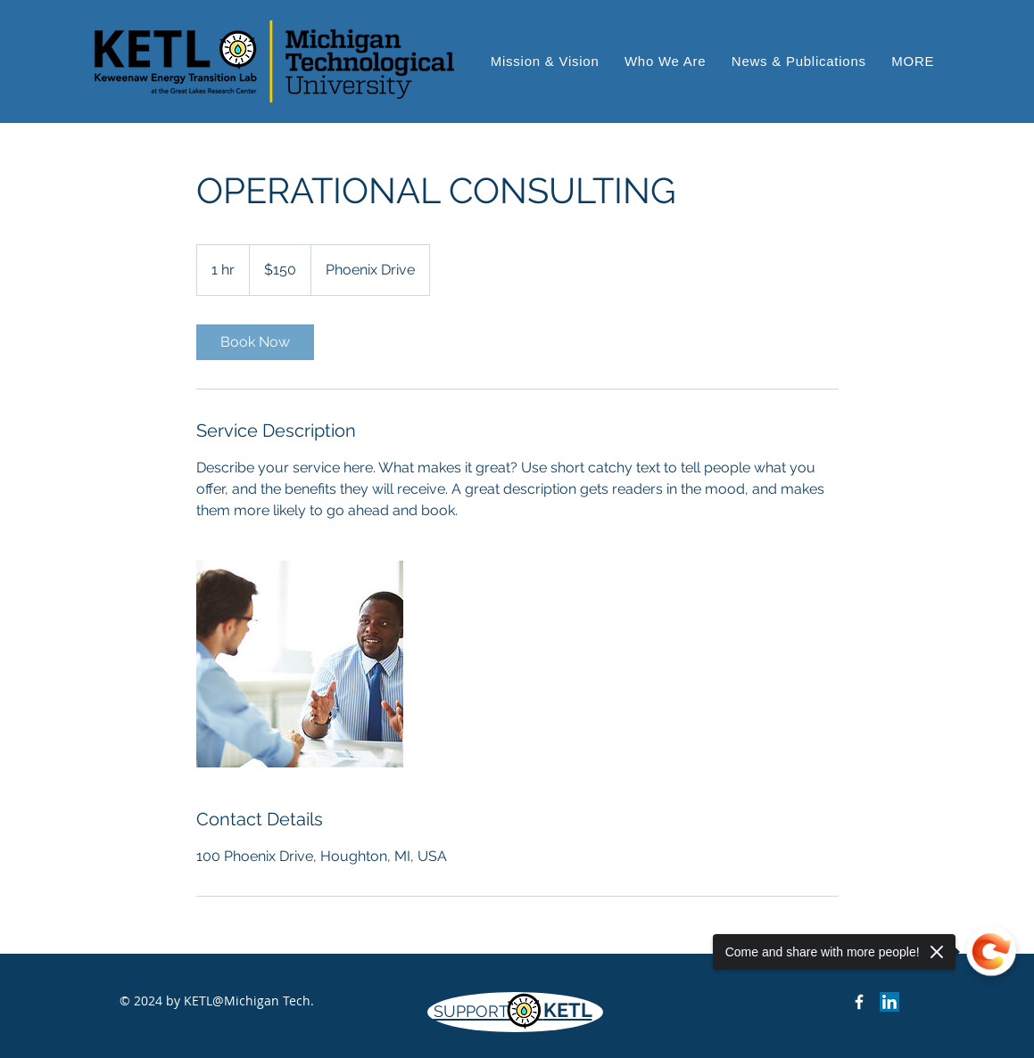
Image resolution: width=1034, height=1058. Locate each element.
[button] (913, 61)
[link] (255, 342)
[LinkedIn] (889, 1002)
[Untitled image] (299, 664)
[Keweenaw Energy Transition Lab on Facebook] (859, 1002)
